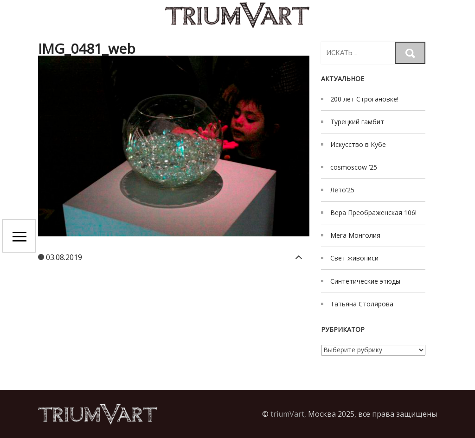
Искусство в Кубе (358, 144)
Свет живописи (354, 258)
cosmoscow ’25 (353, 167)
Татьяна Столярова (361, 303)
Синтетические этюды (365, 281)
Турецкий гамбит (357, 121)
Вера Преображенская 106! (373, 212)
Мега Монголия (355, 235)
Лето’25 (342, 189)
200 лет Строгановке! (364, 99)
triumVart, (288, 414)
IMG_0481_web (86, 48)
